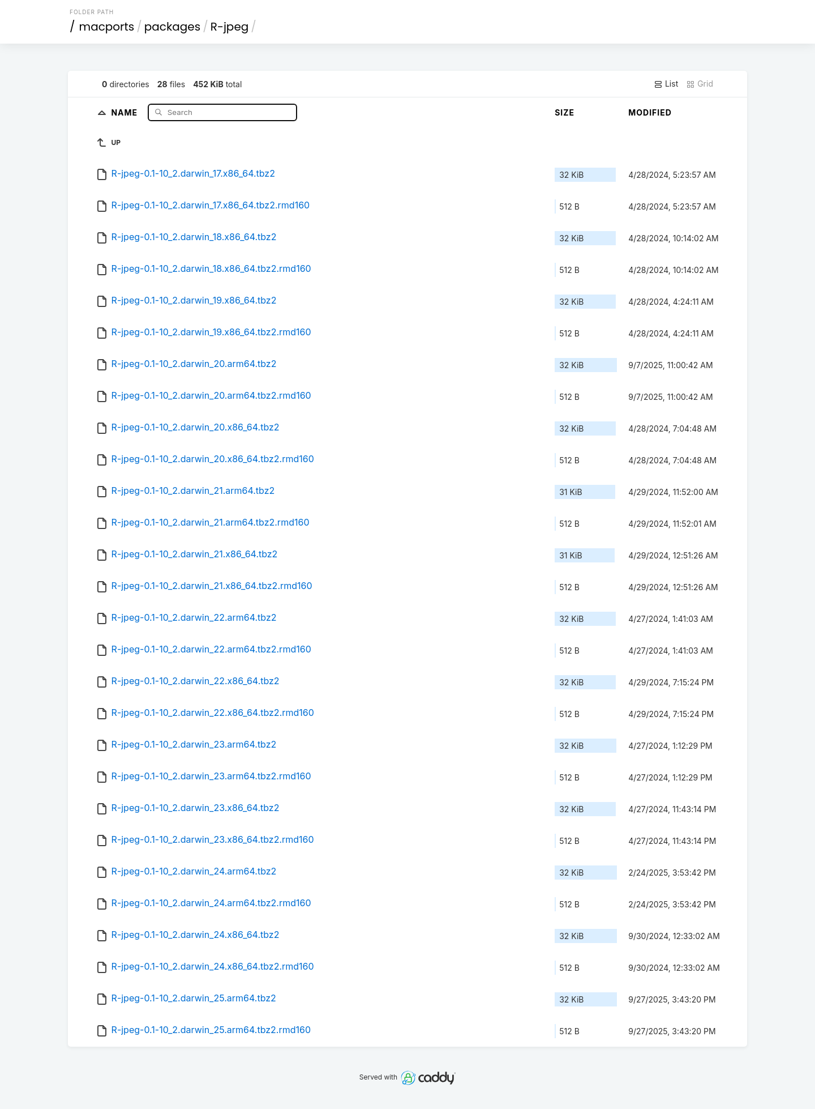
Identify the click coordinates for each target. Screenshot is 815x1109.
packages (172, 27)
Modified (650, 112)
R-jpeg (230, 27)
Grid (699, 84)
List (666, 84)
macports (107, 27)
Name (125, 112)
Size (564, 112)
